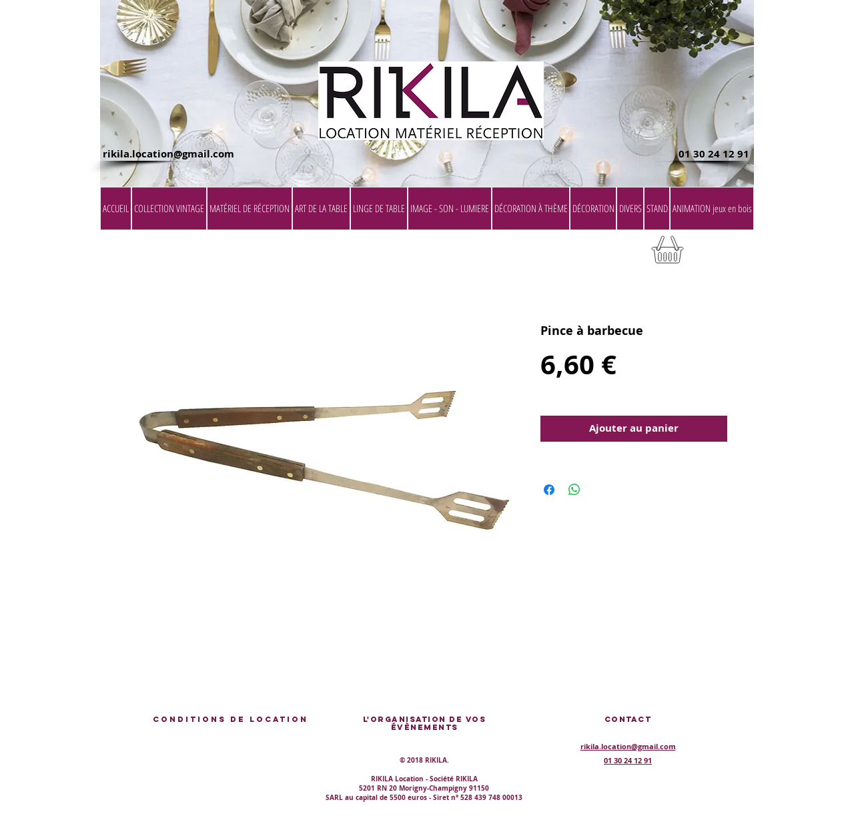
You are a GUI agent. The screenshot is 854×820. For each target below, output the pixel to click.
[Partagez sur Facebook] (549, 490)
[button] (720, 254)
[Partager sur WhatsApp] (574, 490)
